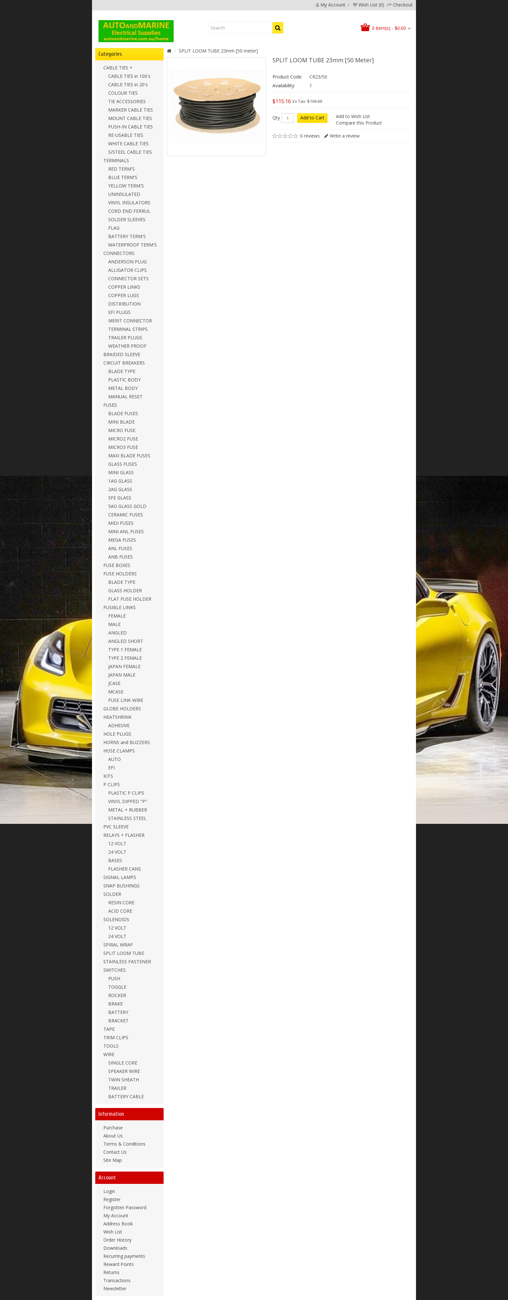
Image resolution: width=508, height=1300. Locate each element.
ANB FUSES (120, 557)
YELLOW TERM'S (126, 186)
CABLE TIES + (118, 68)
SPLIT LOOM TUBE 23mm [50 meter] (218, 51)
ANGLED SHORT (125, 641)
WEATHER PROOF (127, 346)
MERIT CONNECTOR (130, 321)
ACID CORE (120, 911)
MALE (114, 624)
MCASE (115, 692)
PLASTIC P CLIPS (126, 793)
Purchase (113, 1128)
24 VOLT (117, 852)
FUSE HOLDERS (120, 574)
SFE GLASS (119, 498)
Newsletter (114, 1288)
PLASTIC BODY (124, 380)
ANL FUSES (120, 548)
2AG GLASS (120, 489)
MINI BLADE (121, 422)
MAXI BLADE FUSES (129, 455)
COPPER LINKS (124, 287)
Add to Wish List (353, 116)
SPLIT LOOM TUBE (123, 953)
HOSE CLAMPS (119, 751)
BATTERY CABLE (126, 1096)
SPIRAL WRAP (118, 945)
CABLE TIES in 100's (129, 76)
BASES (115, 860)
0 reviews (310, 136)
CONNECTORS (118, 253)
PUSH (114, 978)
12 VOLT (117, 843)
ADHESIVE (119, 725)
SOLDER (112, 894)
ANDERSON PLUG (127, 262)
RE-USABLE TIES (125, 135)
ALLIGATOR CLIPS (127, 270)
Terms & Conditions (124, 1144)
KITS (108, 776)
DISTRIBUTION (124, 304)
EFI (111, 767)
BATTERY (118, 1012)
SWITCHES (114, 970)
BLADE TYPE (121, 371)
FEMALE (117, 616)
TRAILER (117, 1088)
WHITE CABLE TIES (128, 143)
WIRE (108, 1054)
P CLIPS (111, 784)
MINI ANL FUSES (126, 531)
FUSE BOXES (116, 565)
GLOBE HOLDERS (122, 708)
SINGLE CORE (122, 1063)
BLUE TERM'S (122, 177)
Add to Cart (312, 117)
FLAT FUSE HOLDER (129, 599)
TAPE (109, 1029)
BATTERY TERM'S (127, 236)
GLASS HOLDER (125, 590)
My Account (115, 1215)
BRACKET (118, 1020)
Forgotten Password (124, 1207)
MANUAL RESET (125, 396)
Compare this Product (359, 123)
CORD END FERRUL (129, 211)
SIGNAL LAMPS (119, 877)
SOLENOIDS (116, 919)
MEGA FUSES (122, 540)
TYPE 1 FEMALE (125, 649)
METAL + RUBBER (127, 810)
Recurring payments (124, 1256)
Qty (276, 118)
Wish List (112, 1232)
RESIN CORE (121, 902)
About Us (113, 1136)
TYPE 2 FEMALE (125, 658)
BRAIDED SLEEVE (121, 354)
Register (112, 1199)
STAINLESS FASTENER (127, 961)
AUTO (114, 759)
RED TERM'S (121, 169)
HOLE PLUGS (117, 734)
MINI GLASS (121, 472)
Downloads (115, 1248)
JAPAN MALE (121, 675)
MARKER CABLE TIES (130, 110)
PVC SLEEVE (116, 827)
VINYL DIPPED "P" (127, 801)
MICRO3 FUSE (123, 447)
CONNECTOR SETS (128, 278)
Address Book (118, 1224)
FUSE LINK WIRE (125, 700)
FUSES (110, 405)
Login (109, 1191)
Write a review (345, 136)
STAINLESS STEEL (127, 818)
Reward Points (118, 1264)
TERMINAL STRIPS (128, 329)
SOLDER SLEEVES (126, 219)
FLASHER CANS (124, 869)
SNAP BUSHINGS (121, 886)
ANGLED (117, 633)
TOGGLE (117, 987)
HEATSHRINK (117, 717)
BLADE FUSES (123, 413)
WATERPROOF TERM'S (132, 245)
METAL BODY (123, 388)
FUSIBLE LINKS (119, 607)
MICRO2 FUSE (123, 439)
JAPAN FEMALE (124, 666)
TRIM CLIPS (115, 1037)
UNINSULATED (124, 194)
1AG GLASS (120, 481)
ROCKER (117, 995)
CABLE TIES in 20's (128, 84)
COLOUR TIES (123, 93)
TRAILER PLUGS (125, 337)
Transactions (117, 1280)
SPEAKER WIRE (124, 1071)
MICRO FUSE (121, 430)
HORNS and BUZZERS (126, 742)
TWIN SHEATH (123, 1080)
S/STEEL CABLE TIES (130, 152)
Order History (117, 1240)
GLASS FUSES (122, 464)
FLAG (114, 228)
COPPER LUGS (123, 295)
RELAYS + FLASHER (123, 835)
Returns (111, 1272)
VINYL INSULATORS (129, 202)
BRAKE (115, 1004)
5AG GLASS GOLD (127, 506)
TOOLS (111, 1046)
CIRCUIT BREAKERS (124, 363)
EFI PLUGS (119, 312)
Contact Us (115, 1152)
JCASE (114, 683)
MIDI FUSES (120, 523)
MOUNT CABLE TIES (130, 118)
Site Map (112, 1160)
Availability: (283, 85)
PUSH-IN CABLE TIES (130, 127)
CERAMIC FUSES (125, 515)
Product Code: (287, 77)
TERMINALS (116, 160)
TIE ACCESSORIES (127, 101)
